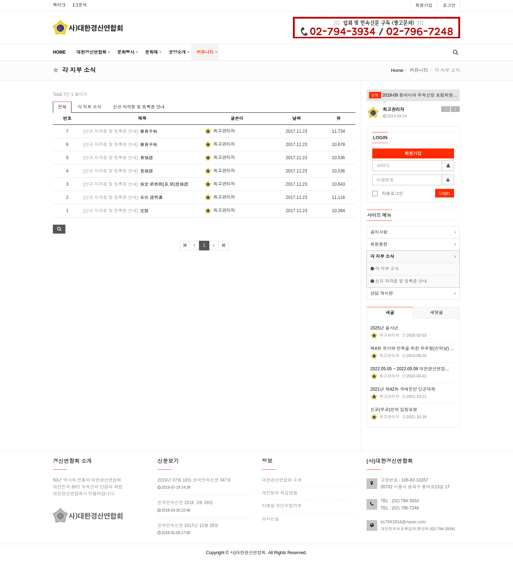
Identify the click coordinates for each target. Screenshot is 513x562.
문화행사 (125, 52)
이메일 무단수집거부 (282, 505)
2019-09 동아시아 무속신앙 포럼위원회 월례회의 (413, 95)
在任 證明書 (151, 197)
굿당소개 (177, 52)
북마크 (59, 5)
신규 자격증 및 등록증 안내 (139, 106)
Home (397, 70)
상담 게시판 (381, 293)
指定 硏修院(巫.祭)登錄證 (164, 184)
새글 (389, 312)
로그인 (449, 5)
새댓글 (436, 312)
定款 (144, 210)
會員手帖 (148, 131)
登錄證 (146, 171)
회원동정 (379, 244)
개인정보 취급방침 (279, 492)
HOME (59, 52)
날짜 (296, 118)
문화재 (151, 52)
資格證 (146, 157)
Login (444, 193)
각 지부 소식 (89, 106)
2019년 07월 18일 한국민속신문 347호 (194, 480)
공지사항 (379, 232)
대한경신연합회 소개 (282, 480)
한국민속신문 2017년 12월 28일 (188, 525)
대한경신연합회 (91, 52)
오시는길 (270, 519)
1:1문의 (80, 5)
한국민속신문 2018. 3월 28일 (185, 502)
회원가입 (423, 5)
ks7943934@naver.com (403, 521)
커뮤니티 (205, 52)
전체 (62, 106)
